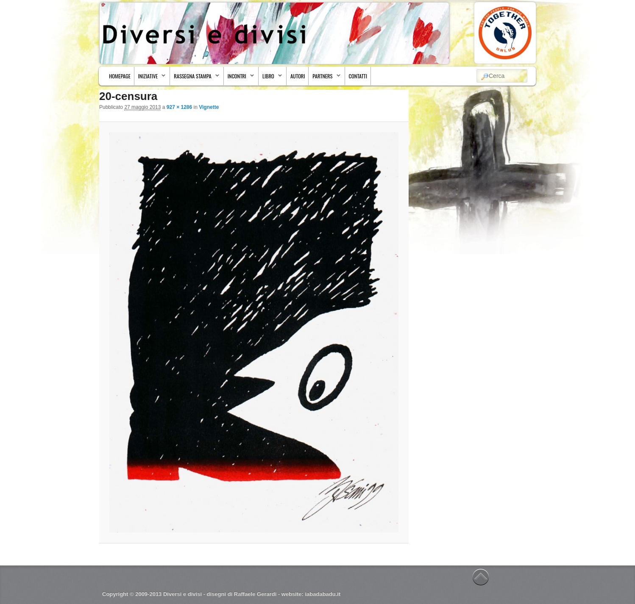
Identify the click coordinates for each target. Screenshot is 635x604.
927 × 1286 (179, 107)
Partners (324, 78)
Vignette (209, 107)
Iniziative (150, 78)
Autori (297, 76)
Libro (270, 78)
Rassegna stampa (194, 78)
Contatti (358, 76)
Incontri (239, 78)
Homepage (119, 76)
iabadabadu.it (322, 594)
